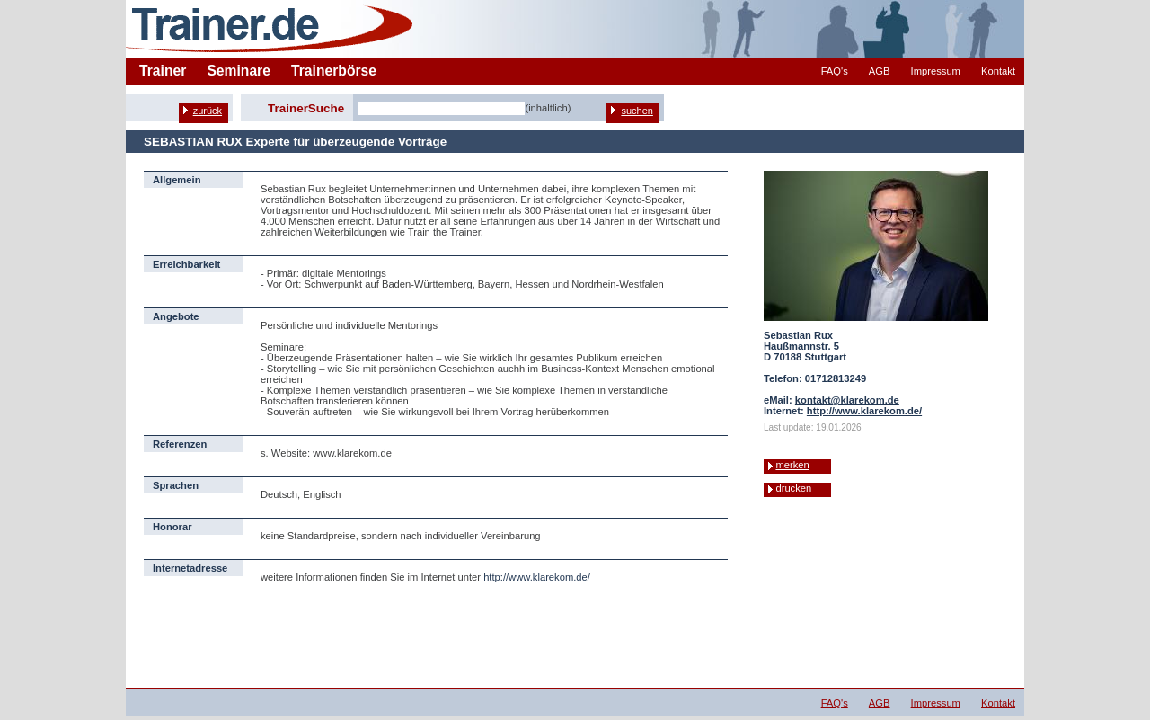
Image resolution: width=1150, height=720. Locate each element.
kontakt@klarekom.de (847, 400)
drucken (793, 488)
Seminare (238, 70)
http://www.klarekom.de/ (536, 577)
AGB (879, 71)
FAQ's (834, 71)
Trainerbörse (333, 70)
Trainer (162, 70)
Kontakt (998, 71)
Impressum (935, 71)
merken (792, 464)
